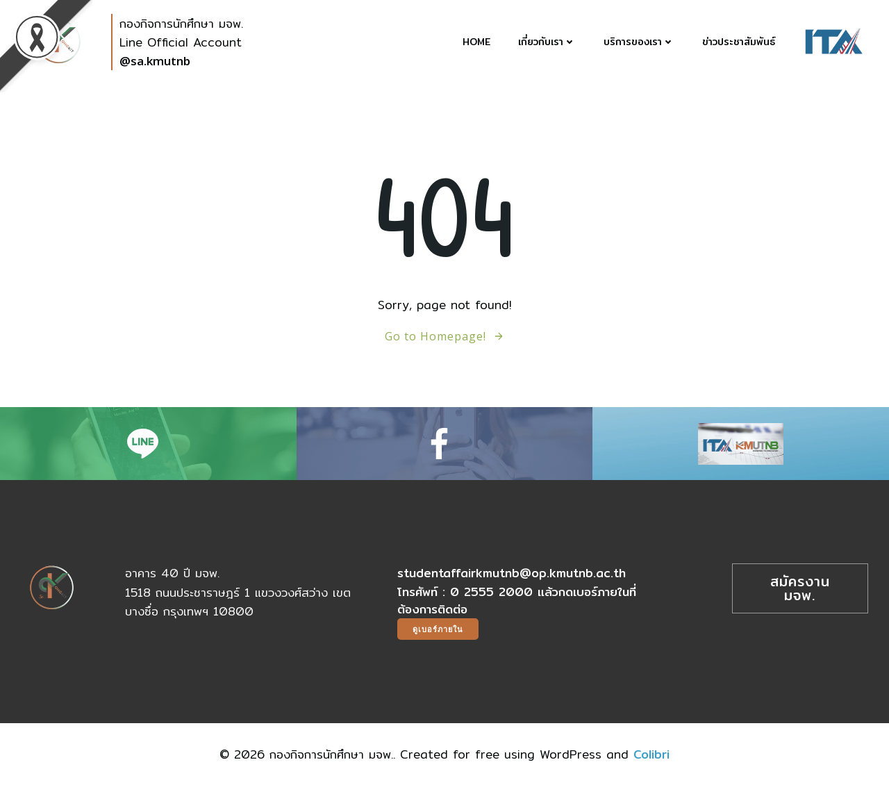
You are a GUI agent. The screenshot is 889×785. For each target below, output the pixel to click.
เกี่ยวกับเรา (547, 42)
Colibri (651, 754)
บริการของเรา (639, 42)
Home (476, 42)
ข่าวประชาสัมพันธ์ (738, 42)
